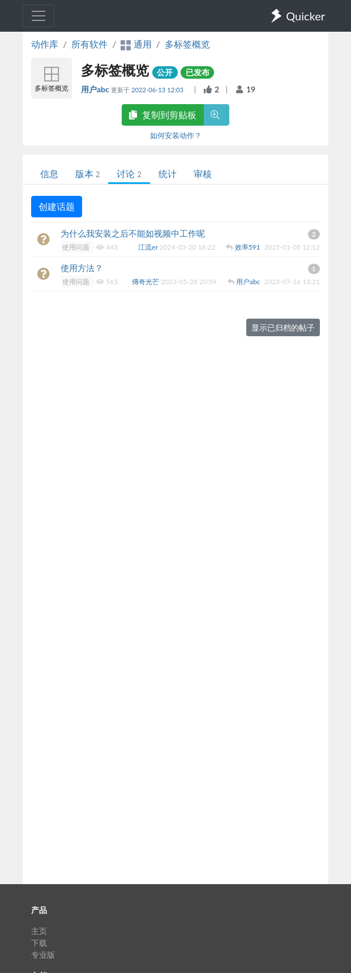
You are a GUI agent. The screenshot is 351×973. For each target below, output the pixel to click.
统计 (168, 173)
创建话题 (56, 206)
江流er (149, 247)
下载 (39, 943)
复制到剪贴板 (162, 114)
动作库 (44, 43)
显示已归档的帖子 (283, 327)
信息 (49, 173)
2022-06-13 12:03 (158, 89)
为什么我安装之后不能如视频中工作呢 (133, 233)
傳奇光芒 (146, 281)
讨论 (129, 173)
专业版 (43, 954)
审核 (203, 173)
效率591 (248, 247)
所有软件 (89, 43)
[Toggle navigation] (38, 16)
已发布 (197, 72)
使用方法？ (82, 268)
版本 (87, 173)
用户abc (96, 89)
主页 (39, 931)
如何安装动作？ (176, 135)
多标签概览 (187, 43)
